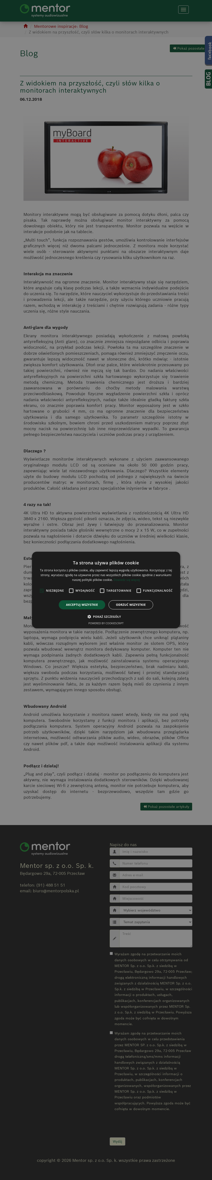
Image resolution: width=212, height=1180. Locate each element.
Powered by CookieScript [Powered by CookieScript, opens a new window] (106, 623)
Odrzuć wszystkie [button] (131, 605)
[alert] (106, 590)
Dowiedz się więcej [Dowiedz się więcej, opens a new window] (127, 580)
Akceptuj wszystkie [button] (82, 605)
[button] (106, 616)
